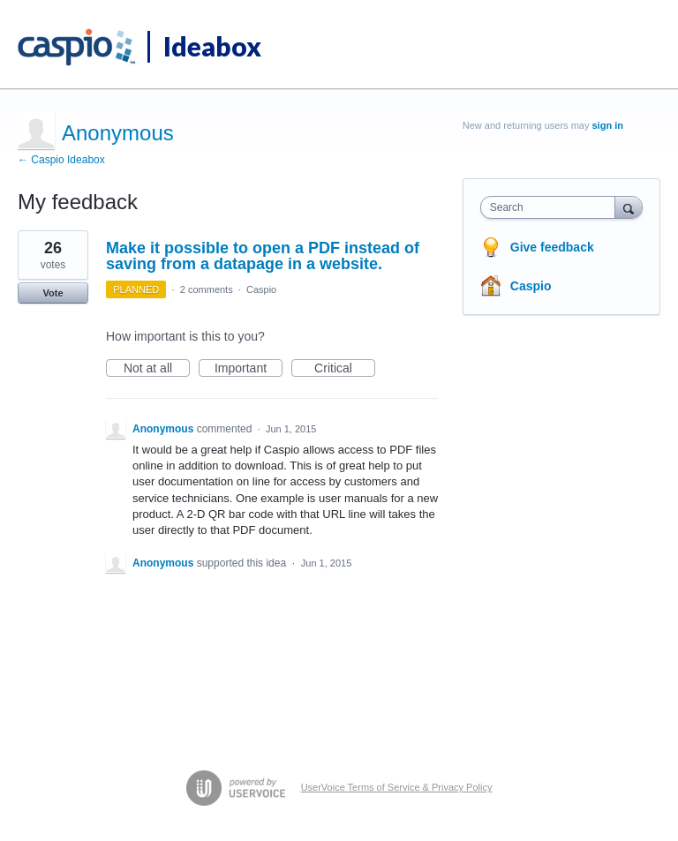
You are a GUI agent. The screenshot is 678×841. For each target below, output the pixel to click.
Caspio (261, 289)
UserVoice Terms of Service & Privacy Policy (397, 787)
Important (248, 369)
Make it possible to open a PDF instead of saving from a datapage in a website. (262, 256)
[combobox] (551, 207)
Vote (52, 293)
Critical (344, 369)
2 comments (206, 289)
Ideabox (212, 46)
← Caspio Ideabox (61, 160)
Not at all (157, 369)
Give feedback (552, 247)
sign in (607, 125)
